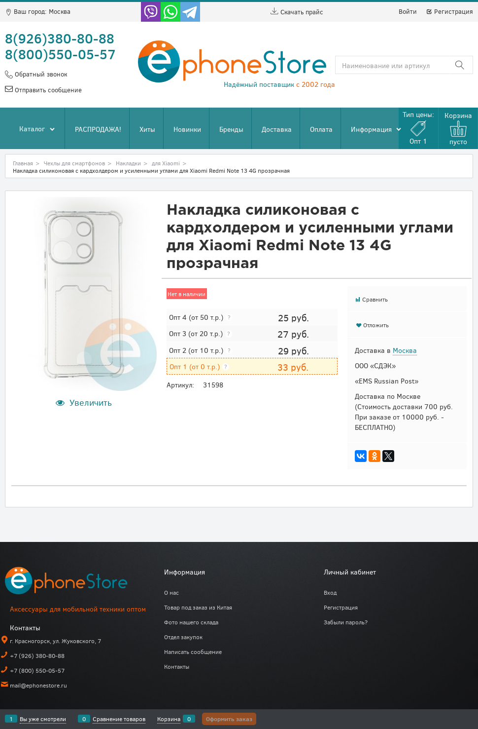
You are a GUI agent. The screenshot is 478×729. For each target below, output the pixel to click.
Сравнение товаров (119, 719)
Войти (408, 11)
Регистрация (449, 11)
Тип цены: (418, 128)
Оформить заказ (229, 719)
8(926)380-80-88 (59, 38)
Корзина (168, 719)
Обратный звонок (40, 74)
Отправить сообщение (47, 89)
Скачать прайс (297, 11)
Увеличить (90, 402)
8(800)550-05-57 (60, 54)
